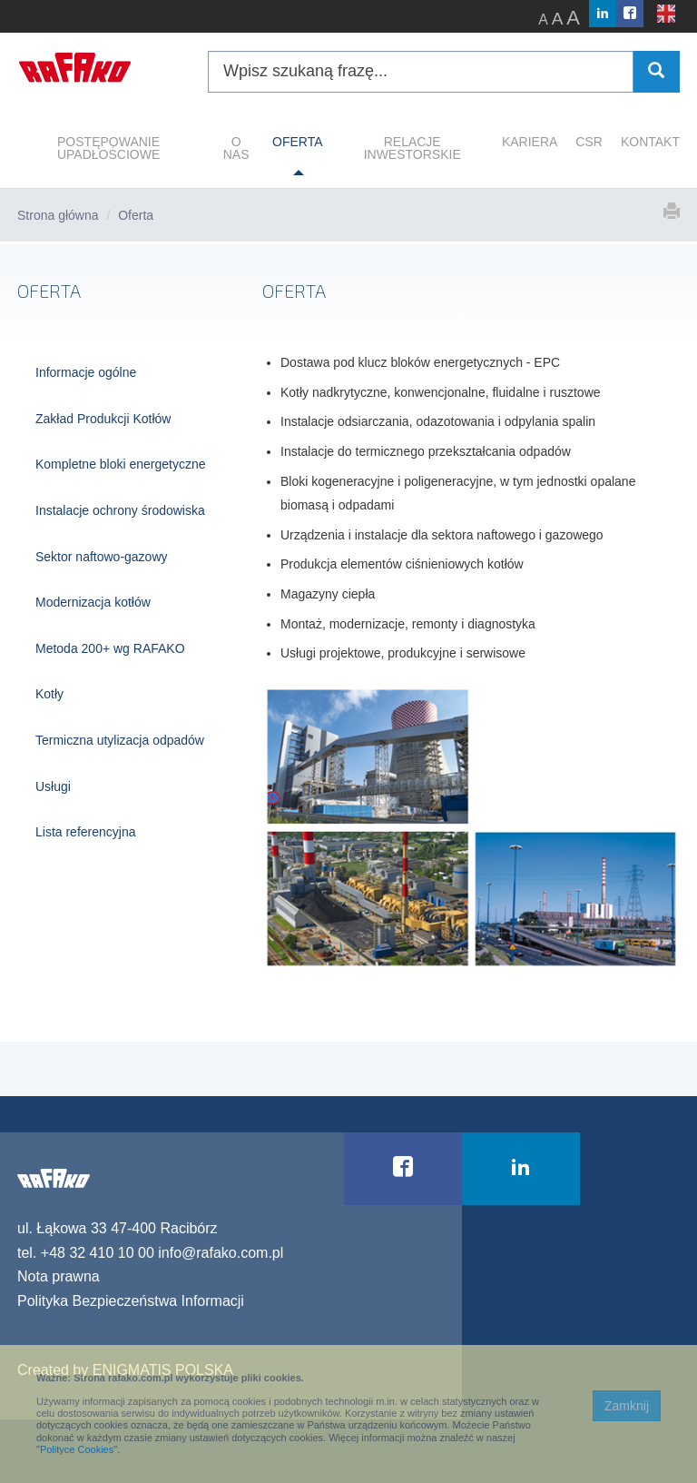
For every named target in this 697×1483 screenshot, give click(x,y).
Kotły (49, 694)
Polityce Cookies (76, 1449)
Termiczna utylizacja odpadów (119, 740)
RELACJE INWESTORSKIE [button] (412, 148)
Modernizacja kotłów (93, 602)
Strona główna (58, 215)
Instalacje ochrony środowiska (120, 510)
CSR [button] (589, 141)
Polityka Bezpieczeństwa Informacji (130, 1301)
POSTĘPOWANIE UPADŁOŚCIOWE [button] (108, 148)
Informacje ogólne (85, 372)
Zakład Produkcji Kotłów (103, 418)
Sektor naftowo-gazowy (101, 556)
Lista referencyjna (85, 832)
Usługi (53, 786)
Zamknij (626, 1406)
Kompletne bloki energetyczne (120, 464)
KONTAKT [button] (650, 141)
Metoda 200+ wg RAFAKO (110, 648)
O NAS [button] (236, 148)
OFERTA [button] (297, 141)
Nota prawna (58, 1276)
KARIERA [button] (529, 141)
